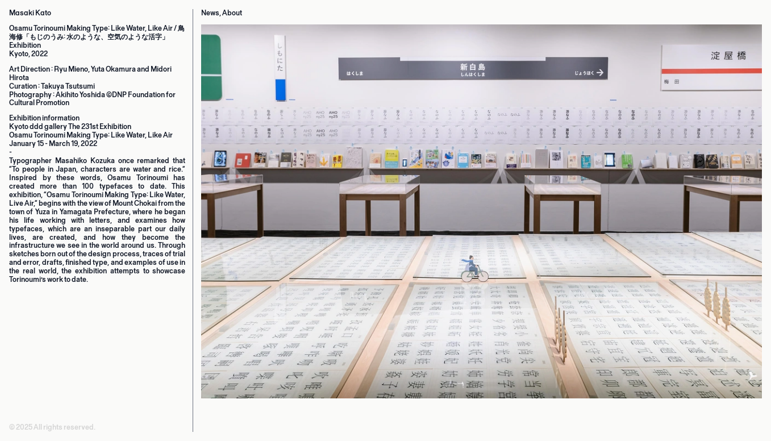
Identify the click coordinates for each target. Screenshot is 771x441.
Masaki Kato (30, 13)
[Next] (668, 237)
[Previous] (294, 237)
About (232, 13)
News (210, 13)
